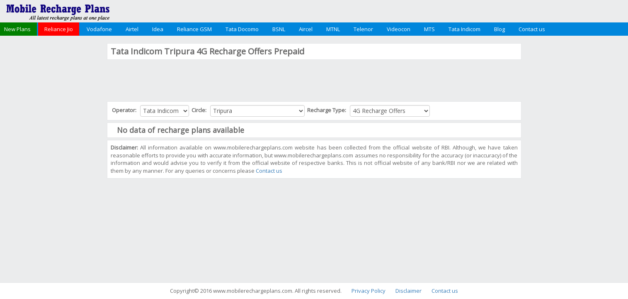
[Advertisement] (52, 167)
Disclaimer (408, 290)
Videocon (398, 29)
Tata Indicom (464, 29)
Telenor (363, 29)
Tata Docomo (242, 29)
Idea (157, 29)
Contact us (532, 29)
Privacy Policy (369, 290)
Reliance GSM (194, 29)
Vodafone (99, 29)
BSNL (278, 29)
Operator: (125, 110)
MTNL (333, 29)
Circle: (199, 110)
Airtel (132, 29)
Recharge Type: (327, 110)
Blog (499, 29)
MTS (429, 29)
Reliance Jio (58, 29)
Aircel (306, 29)
